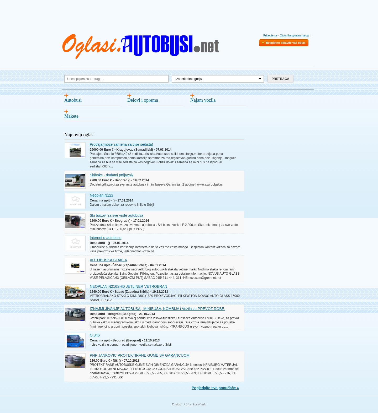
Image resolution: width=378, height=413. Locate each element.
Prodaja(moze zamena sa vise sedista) (121, 144)
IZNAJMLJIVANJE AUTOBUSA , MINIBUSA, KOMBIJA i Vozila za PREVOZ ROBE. (157, 309)
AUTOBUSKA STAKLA (108, 260)
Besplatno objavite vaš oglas (286, 42)
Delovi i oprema (142, 100)
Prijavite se (270, 35)
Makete (71, 116)
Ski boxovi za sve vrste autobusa (116, 215)
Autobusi (73, 100)
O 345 (95, 335)
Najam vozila (203, 100)
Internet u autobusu (106, 238)
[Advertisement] (189, 15)
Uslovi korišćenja (195, 404)
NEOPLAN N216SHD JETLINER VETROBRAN (128, 286)
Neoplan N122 (101, 195)
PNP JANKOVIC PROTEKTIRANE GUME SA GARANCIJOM (140, 355)
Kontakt (177, 404)
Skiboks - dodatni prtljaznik (112, 175)
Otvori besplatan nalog (294, 35)
